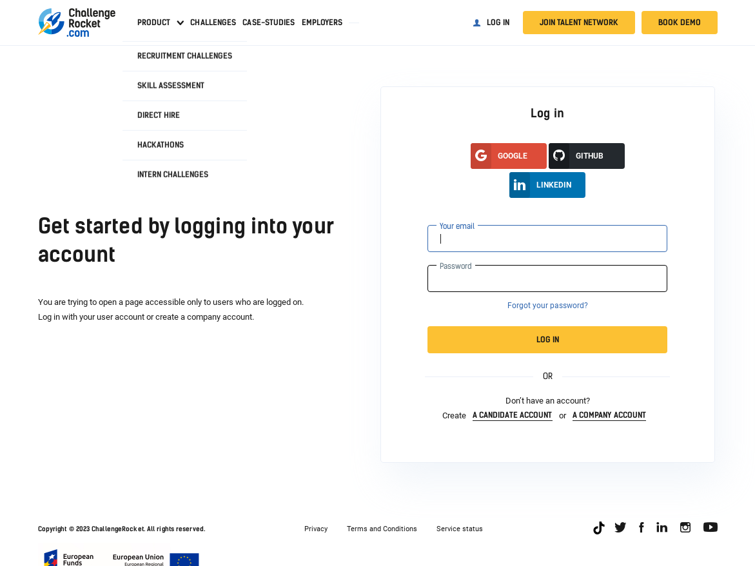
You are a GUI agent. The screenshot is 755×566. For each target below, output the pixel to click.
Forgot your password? (547, 305)
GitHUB (576, 156)
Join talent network (579, 22)
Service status (459, 529)
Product (154, 22)
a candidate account (513, 415)
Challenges (213, 22)
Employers (322, 22)
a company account (610, 415)
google (499, 156)
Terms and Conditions (382, 529)
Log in (498, 22)
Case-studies (268, 22)
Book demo (679, 22)
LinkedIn (540, 185)
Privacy (316, 529)
